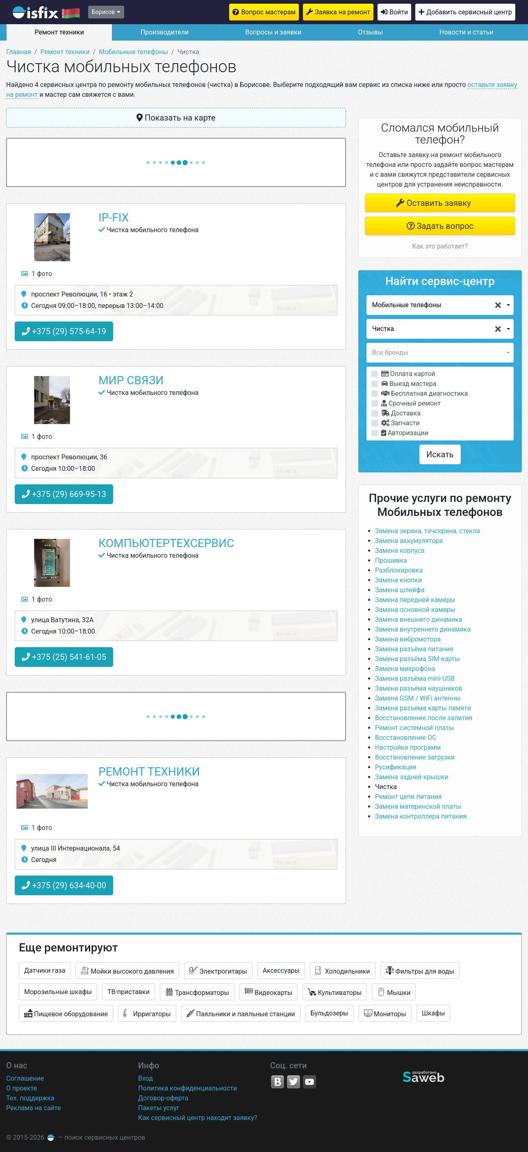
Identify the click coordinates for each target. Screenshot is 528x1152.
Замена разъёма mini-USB (415, 678)
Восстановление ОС (406, 737)
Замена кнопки (398, 580)
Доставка (401, 413)
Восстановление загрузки (415, 757)
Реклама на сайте (33, 1108)
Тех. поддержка (30, 1098)
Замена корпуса (400, 550)
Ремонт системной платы (414, 728)
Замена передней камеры (415, 600)
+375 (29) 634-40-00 (64, 885)
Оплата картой (408, 374)
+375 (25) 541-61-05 (64, 657)
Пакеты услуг (159, 1108)
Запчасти (400, 423)
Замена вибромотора (408, 639)
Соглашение (25, 1078)
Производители (165, 32)
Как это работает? (440, 246)
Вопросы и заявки (273, 32)
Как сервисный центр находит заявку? (197, 1118)
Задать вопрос (440, 226)
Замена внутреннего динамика (423, 629)
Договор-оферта (163, 1098)
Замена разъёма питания (414, 649)
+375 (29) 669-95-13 (64, 494)
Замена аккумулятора (409, 541)
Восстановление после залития (424, 718)
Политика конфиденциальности (187, 1088)
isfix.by (46, 12)
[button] (440, 305)
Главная (18, 52)
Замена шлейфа (400, 590)
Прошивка (391, 560)
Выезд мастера (409, 384)
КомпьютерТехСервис (166, 543)
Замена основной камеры (415, 610)
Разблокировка (399, 570)
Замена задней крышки (411, 777)
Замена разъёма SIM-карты (417, 659)
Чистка (386, 787)
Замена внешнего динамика (418, 619)
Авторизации (404, 433)
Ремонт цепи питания (408, 797)
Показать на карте (176, 118)
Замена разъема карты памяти (423, 708)
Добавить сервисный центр (469, 12)
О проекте (21, 1088)
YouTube (309, 1081)
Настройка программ (408, 747)
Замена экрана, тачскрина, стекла (427, 531)
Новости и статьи (466, 32)
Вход (145, 1078)
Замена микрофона (405, 669)
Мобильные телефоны (133, 52)
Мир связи (131, 380)
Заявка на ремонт (342, 12)
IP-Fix (113, 217)
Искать (440, 454)
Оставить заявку (433, 203)
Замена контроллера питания (421, 816)
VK (277, 1081)
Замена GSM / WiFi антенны (418, 698)
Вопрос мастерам (268, 12)
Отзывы (370, 32)
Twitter (293, 1081)
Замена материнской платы (418, 806)
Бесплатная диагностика (424, 393)
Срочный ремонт (411, 403)
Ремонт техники (59, 32)
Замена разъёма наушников (418, 688)
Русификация (395, 767)
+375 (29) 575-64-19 (64, 331)
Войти (398, 12)
